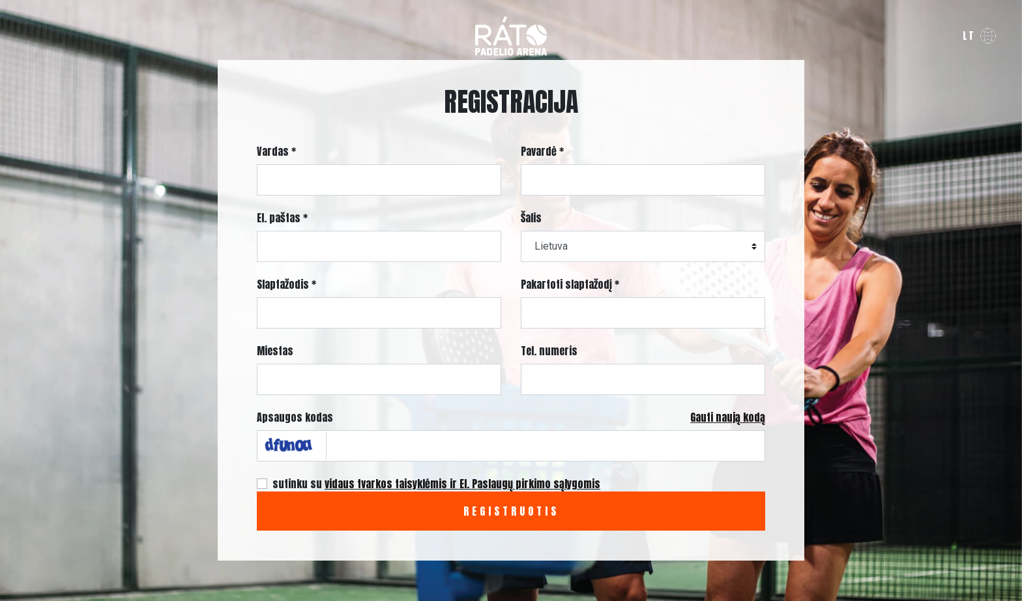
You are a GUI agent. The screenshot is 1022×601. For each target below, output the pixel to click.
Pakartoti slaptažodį (570, 284)
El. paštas (282, 218)
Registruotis (511, 511)
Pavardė (542, 151)
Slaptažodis (286, 284)
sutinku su (436, 483)
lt (969, 35)
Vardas (276, 151)
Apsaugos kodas (295, 417)
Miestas (275, 351)
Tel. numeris (549, 351)
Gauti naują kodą (727, 417)
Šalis (531, 218)
